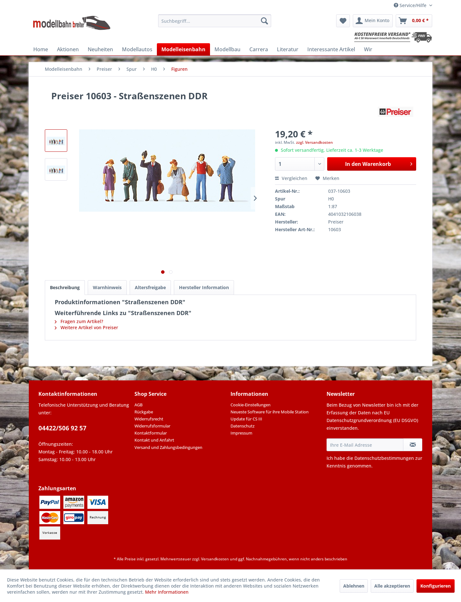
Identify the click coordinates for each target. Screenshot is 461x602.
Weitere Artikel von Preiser (86, 327)
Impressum (241, 433)
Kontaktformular (150, 433)
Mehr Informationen (167, 592)
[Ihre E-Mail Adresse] (365, 444)
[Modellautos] (137, 49)
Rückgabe (143, 412)
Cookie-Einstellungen (250, 405)
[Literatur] (287, 49)
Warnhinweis (107, 287)
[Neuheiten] (100, 49)
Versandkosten (215, 559)
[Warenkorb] (414, 20)
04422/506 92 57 (62, 428)
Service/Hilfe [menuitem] (411, 5)
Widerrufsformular (152, 426)
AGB (138, 405)
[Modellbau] (227, 49)
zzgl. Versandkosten (314, 142)
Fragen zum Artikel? (79, 321)
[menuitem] (214, 20)
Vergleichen (291, 178)
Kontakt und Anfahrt (154, 440)
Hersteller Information (204, 287)
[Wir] (368, 49)
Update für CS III (246, 419)
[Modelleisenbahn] (183, 49)
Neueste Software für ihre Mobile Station (269, 412)
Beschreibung (65, 287)
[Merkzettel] (343, 20)
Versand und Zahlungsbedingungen (168, 447)
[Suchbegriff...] (214, 20)
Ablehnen (353, 586)
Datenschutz (242, 426)
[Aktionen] (68, 49)
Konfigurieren (435, 586)
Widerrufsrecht (148, 419)
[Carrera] (258, 49)
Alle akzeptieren (392, 586)
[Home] (41, 49)
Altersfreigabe (150, 287)
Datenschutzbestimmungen (384, 458)
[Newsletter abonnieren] (412, 444)
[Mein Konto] (373, 20)
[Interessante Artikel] (331, 49)
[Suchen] (264, 20)
